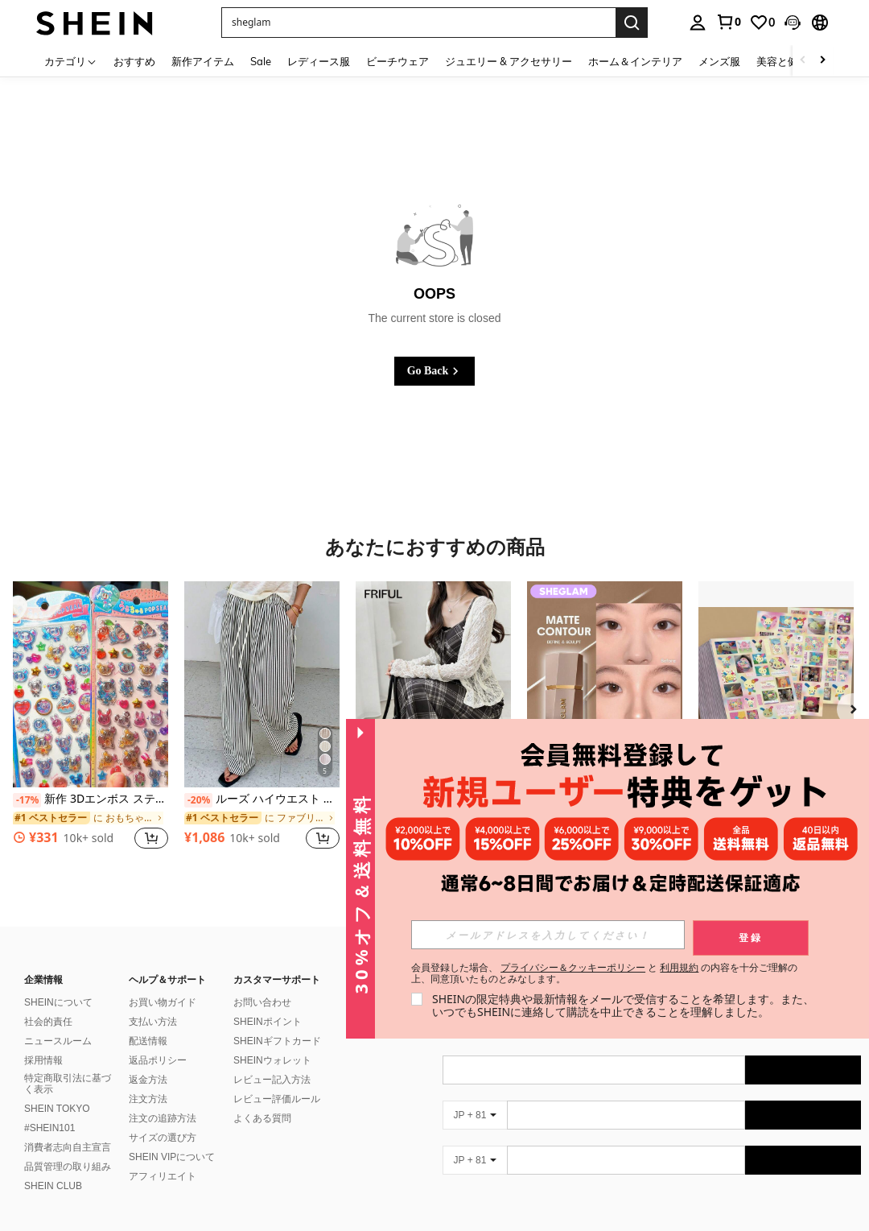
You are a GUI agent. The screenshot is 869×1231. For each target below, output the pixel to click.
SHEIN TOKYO (57, 1108)
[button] (792, 22)
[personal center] (697, 22)
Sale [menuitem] (260, 61)
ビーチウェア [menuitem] (397, 61)
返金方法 (148, 1079)
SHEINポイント (267, 1021)
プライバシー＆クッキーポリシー (572, 967)
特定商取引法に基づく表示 (67, 1083)
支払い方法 (153, 1021)
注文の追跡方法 (162, 1118)
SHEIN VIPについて (172, 1157)
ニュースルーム (58, 1041)
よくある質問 (262, 1118)
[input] (548, 934)
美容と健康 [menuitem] (782, 61)
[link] (728, 21)
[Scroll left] (803, 60)
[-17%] (27, 800)
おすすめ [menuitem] (134, 61)
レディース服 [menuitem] (318, 61)
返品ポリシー (158, 1060)
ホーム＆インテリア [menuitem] (635, 61)
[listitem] (90, 724)
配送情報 (148, 1041)
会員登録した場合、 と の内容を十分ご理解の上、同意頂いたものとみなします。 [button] (604, 973)
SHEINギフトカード (277, 1041)
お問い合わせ (262, 1002)
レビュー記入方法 (272, 1079)
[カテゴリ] (70, 60)
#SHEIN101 (49, 1128)
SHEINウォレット (272, 1060)
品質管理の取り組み (67, 1166)
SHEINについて (58, 1002)
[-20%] (198, 800)
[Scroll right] (822, 60)
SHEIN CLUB (53, 1186)
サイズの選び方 (162, 1137)
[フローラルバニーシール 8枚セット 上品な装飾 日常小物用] (776, 684)
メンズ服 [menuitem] (719, 61)
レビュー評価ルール (276, 1099)
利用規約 (679, 967)
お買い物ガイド (162, 1002)
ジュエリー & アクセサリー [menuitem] (508, 61)
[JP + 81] (475, 1115)
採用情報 (43, 1060)
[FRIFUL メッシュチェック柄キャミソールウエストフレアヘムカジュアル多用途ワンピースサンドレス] (433, 684)
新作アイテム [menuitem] (202, 61)
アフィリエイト (162, 1176)
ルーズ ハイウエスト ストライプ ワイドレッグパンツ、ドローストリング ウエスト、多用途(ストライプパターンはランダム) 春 (262, 799)
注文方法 (148, 1099)
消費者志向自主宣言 (67, 1147)
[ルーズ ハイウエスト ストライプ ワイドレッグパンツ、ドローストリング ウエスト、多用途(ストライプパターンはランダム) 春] (262, 684)
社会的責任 (48, 1021)
